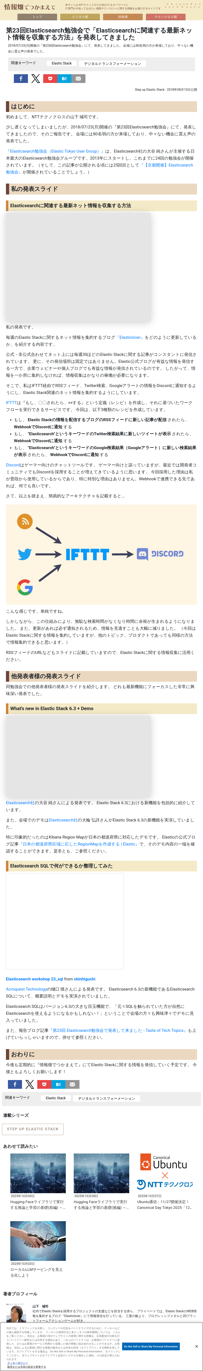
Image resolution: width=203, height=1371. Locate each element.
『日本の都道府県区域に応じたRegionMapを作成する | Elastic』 (79, 844)
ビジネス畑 (80, 17)
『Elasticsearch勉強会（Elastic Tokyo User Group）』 (55, 151)
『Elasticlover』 (130, 337)
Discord (13, 465)
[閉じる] (196, 1346)
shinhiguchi (84, 979)
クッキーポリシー (17, 1363)
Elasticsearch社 (20, 802)
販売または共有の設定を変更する (26, 1366)
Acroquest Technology (26, 989)
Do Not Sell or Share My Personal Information (151, 1346)
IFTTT (11, 402)
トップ (37, 17)
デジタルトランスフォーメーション (112, 64)
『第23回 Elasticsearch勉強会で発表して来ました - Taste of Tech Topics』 (118, 1030)
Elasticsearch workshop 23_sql (34, 979)
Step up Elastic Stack (33, 1129)
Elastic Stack (62, 63)
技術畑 (123, 17)
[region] (101, 1346)
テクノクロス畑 (166, 17)
